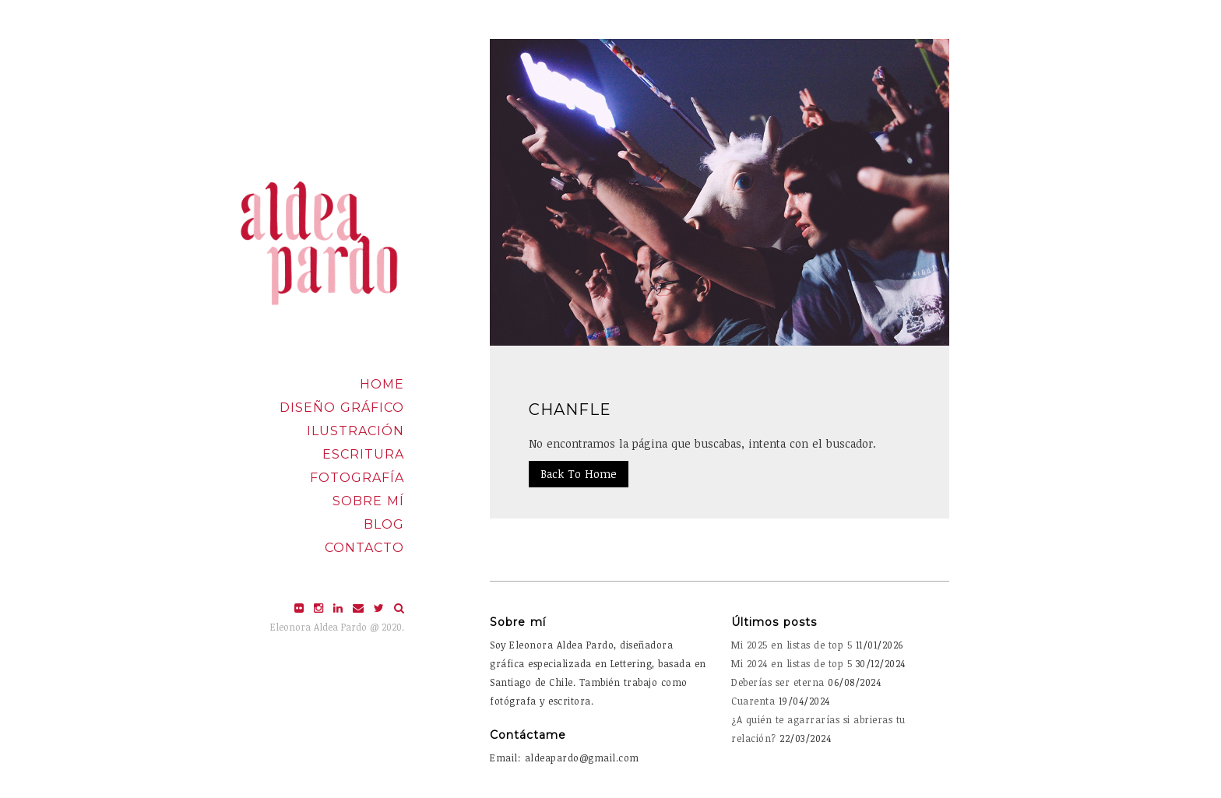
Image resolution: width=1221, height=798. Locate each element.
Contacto (364, 547)
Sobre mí (368, 501)
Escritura (363, 454)
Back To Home (578, 473)
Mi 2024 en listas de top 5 (791, 663)
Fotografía (357, 477)
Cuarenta (753, 700)
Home (382, 384)
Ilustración (355, 431)
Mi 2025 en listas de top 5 (791, 644)
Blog (384, 524)
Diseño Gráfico (342, 407)
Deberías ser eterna (778, 682)
